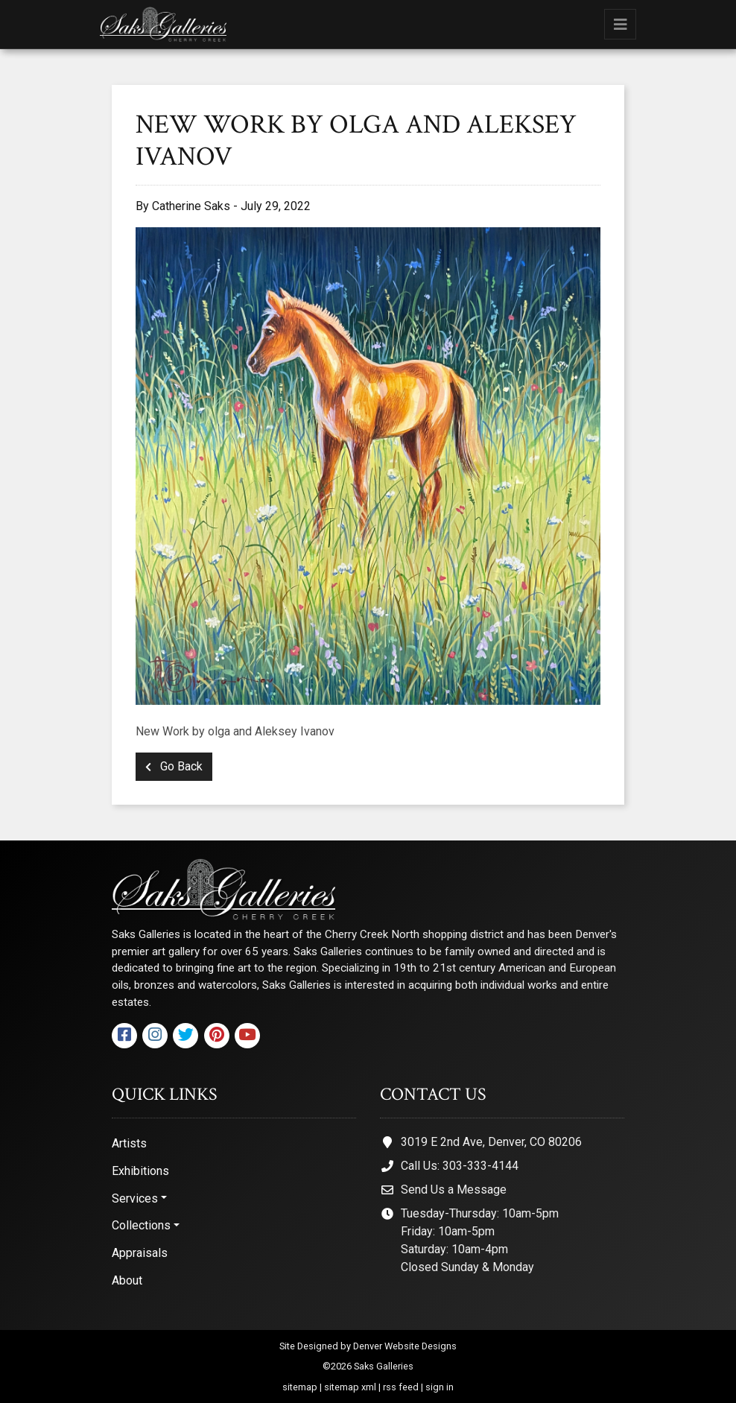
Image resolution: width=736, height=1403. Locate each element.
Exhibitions (140, 1171)
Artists (129, 1143)
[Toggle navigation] (620, 24)
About (127, 1280)
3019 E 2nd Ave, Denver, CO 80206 (491, 1142)
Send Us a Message (454, 1189)
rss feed (401, 1387)
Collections (141, 1225)
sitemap (299, 1387)
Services (135, 1198)
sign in (439, 1387)
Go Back (174, 766)
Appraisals (140, 1253)
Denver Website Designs (405, 1346)
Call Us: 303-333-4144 (459, 1166)
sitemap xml (350, 1387)
